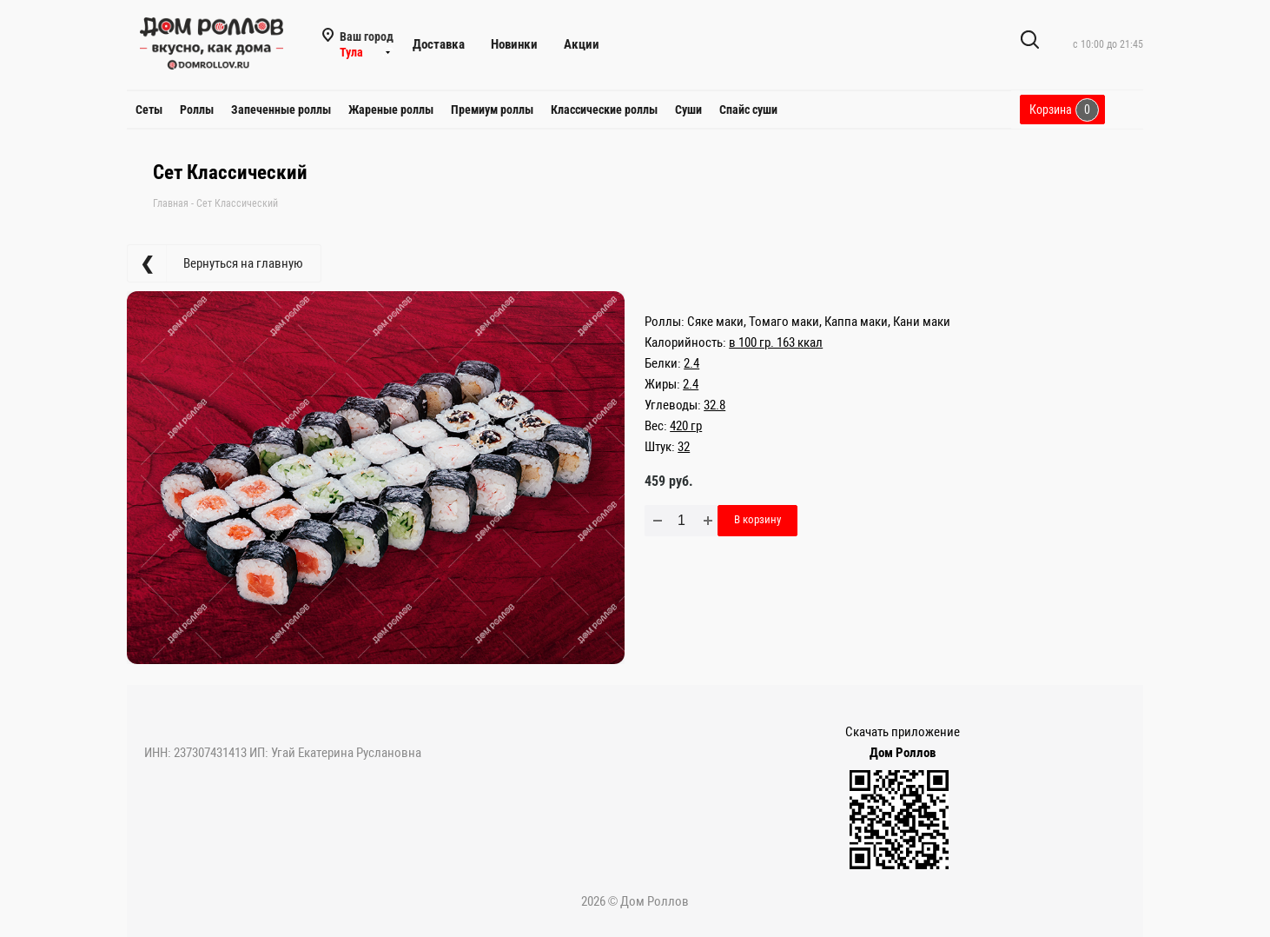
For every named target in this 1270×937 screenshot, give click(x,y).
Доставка (439, 44)
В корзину (757, 519)
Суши (688, 109)
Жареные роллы (390, 109)
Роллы (197, 109)
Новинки (514, 44)
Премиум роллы (492, 109)
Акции (581, 44)
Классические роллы (604, 109)
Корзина (1064, 110)
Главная (171, 203)
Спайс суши (748, 109)
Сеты (149, 109)
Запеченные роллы (281, 109)
